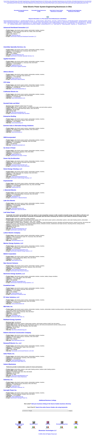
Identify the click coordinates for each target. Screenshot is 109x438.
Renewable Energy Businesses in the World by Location (41, 1)
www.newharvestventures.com (19, 269)
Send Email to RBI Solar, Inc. (17, 316)
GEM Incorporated (24, 21)
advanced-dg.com (16, 35)
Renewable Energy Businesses (24, 1)
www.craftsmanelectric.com (18, 98)
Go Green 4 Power (33, 21)
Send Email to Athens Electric (17, 79)
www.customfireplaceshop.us (19, 88)
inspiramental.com (16, 187)
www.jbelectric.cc (16, 196)
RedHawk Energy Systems (16, 24)
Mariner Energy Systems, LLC (25, 23)
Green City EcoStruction (43, 21)
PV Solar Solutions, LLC (81, 23)
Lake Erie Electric (82, 21)
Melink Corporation (37, 23)
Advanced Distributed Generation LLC (12, 20)
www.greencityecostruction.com (19, 164)
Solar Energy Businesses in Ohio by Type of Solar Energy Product (70, 2)
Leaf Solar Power (9, 212)
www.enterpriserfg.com (17, 122)
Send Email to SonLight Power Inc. (18, 397)
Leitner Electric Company (12, 23)
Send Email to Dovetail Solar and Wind (19, 113)
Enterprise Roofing (83, 20)
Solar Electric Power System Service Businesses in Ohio (54, 3)
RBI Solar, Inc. (8, 306)
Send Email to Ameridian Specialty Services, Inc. (22, 56)
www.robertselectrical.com (18, 340)
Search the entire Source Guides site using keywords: (52, 407)
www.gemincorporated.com (18, 145)
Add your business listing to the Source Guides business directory (51, 404)
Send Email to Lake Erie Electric (18, 209)
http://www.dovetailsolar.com (19, 112)
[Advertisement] (28, 41)
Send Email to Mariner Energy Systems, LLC (21, 251)
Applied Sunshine (40, 20)
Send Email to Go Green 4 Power (18, 155)
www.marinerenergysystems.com (20, 249)
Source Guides (6, 1)
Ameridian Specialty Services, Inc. (28, 20)
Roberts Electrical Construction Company (31, 24)
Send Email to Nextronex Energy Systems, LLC (22, 282)
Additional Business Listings (47, 400)
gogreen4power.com (17, 154)
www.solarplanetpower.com (18, 360)
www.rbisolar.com (16, 315)
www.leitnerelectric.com (17, 240)
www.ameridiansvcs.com (18, 54)
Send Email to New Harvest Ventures (19, 270)
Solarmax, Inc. (74, 24)
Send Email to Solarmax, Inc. (17, 387)
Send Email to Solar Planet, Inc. (18, 361)
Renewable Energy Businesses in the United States (61, 1)
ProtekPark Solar (71, 23)
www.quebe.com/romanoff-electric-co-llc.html (23, 350)
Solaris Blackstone (66, 24)
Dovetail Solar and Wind (73, 20)
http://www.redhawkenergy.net (19, 329)
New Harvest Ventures (47, 23)
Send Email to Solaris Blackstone (18, 376)
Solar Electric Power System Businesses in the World (56, 11)
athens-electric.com (16, 78)
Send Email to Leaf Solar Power (18, 230)
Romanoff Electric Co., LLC (47, 24)
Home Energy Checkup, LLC (55, 21)
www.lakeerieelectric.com (18, 208)
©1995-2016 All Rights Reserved (47, 434)
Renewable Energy (13, 1)
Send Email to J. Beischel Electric (18, 197)
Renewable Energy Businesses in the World (21, 11)
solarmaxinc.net (15, 386)
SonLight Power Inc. (82, 24)
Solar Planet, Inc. (57, 24)
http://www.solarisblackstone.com (20, 375)
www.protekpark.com (17, 293)
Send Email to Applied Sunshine (18, 66)
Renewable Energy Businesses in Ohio (15, 2)
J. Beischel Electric (73, 21)
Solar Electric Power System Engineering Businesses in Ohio (77, 3)
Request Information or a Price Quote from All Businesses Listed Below (47, 18)
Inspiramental (66, 21)
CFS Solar (54, 20)
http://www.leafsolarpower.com (19, 228)
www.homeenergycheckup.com (19, 176)
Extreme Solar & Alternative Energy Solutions (18, 125)
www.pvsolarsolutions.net (18, 303)
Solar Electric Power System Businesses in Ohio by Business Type (30, 3)
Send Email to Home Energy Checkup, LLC (21, 178)
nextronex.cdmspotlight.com (18, 281)
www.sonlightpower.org (17, 396)
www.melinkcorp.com (17, 260)
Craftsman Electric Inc (62, 20)
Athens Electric (48, 20)
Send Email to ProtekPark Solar (18, 294)
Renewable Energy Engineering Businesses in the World (74, 11)
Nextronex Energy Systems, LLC (59, 23)
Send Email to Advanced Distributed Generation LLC (23, 36)
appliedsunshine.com (17, 65)
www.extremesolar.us (17, 132)
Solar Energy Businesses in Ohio (51, 2)
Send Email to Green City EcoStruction (19, 166)
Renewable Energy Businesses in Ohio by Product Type (33, 2)
